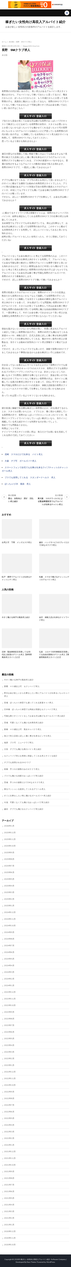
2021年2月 (9, 1218)
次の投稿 (52, 500)
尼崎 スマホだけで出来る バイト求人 (24, 454)
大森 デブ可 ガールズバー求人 (20, 461)
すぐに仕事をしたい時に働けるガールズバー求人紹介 (27, 795)
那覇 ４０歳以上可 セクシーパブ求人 (22, 686)
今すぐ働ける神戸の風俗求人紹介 (16, 617)
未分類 (4, 55)
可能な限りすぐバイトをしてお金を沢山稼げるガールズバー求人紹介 (34, 716)
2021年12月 (10, 1151)
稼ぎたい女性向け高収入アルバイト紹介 (35, 22)
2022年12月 (10, 1072)
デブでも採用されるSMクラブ (17, 762)
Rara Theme (31, 1262)
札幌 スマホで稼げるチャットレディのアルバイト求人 (54, 578)
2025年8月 (9, 859)
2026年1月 (9, 826)
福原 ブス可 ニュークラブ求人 (19, 742)
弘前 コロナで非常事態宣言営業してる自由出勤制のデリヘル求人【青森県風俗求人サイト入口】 (54, 654)
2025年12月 (10, 832)
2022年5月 (9, 1118)
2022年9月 (9, 1091)
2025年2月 (9, 899)
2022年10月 (10, 1085)
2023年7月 (9, 1025)
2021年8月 (9, 1178)
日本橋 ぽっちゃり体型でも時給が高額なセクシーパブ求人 (30, 709)
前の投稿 (18, 498)
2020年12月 (10, 1231)
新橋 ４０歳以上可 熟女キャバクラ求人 (23, 729)
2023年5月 (9, 1038)
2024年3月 (9, 972)
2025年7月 (9, 866)
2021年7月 (9, 1185)
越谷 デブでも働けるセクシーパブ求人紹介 (24, 809)
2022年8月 (9, 1098)
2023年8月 (9, 1018)
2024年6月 (9, 952)
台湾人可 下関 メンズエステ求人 (17, 542)
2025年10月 (10, 846)
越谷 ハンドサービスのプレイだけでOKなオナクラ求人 (54, 543)
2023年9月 (9, 1012)
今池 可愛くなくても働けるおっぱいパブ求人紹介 (26, 802)
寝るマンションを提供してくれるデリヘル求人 (25, 789)
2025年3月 (9, 892)
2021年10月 (10, 1165)
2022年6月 (9, 1111)
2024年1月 (9, 985)
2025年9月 (9, 852)
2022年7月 (9, 1105)
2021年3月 (9, 1211)
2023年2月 (9, 1058)
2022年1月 (9, 1145)
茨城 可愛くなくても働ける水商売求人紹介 (24, 722)
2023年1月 (9, 1065)
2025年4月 (9, 886)
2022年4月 (9, 1125)
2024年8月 (9, 939)
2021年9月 (9, 1171)
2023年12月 (10, 992)
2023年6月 (9, 1032)
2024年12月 (10, 912)
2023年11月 (10, 998)
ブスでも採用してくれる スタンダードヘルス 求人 (30, 477)
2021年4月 (9, 1204)
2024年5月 (9, 959)
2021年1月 (9, 1224)
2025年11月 (10, 839)
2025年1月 (9, 905)
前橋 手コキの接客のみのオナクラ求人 (22, 769)
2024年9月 (9, 932)
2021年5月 (9, 1198)
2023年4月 (9, 1045)
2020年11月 (10, 1238)
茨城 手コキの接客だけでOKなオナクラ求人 (24, 782)
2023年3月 (9, 1052)
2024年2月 (9, 979)
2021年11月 (10, 1158)
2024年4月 (9, 965)
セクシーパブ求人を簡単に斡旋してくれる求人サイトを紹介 (30, 756)
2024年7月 (9, 945)
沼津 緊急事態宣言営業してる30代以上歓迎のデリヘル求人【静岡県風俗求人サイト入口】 (17, 654)
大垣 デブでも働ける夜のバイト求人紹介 (23, 749)
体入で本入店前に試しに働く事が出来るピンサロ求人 (27, 736)
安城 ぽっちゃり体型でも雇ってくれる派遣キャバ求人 (28, 702)
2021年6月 (9, 1191)
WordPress (50, 1262)
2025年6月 (9, 872)
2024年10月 (10, 925)
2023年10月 (10, 1005)
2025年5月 (9, 879)
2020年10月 (10, 1244)
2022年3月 (9, 1131)
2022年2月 (9, 1138)
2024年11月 (10, 919)
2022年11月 (10, 1078)
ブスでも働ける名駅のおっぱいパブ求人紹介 (24, 776)
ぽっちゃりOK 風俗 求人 (18, 484)
